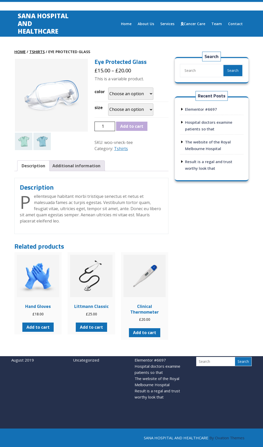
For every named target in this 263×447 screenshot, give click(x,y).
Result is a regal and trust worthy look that (157, 381)
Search (232, 70)
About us (146, 24)
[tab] (33, 165)
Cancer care (193, 24)
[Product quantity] (105, 126)
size (99, 107)
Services (167, 24)
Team (216, 24)
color (100, 91)
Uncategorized (86, 347)
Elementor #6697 (201, 109)
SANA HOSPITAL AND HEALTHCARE (194, 437)
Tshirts (37, 51)
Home (126, 24)
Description (33, 166)
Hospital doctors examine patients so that (157, 356)
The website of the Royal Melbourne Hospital (157, 368)
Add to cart (131, 126)
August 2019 (22, 347)
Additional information (76, 166)
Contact (235, 24)
